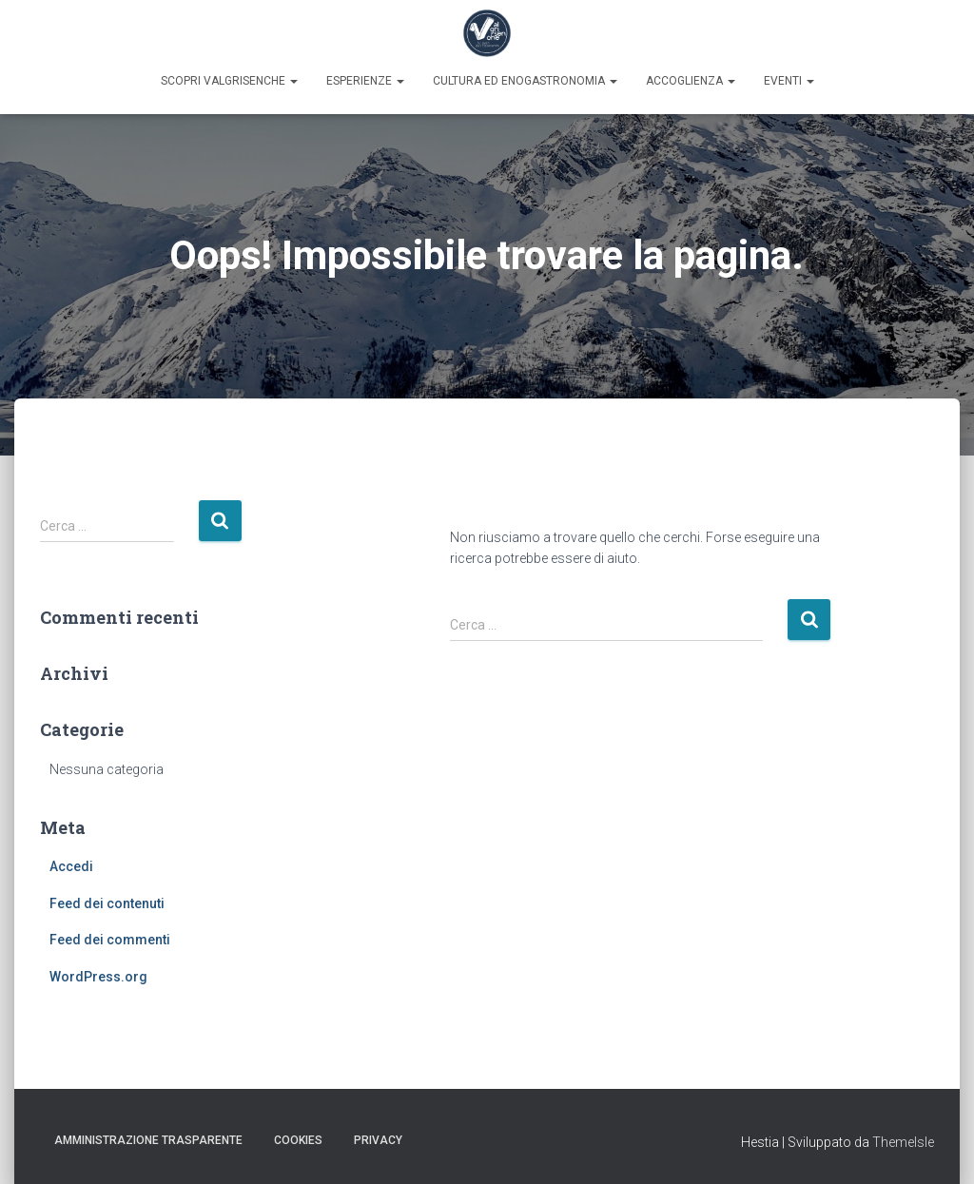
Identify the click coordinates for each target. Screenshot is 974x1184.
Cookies (298, 1140)
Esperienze (365, 80)
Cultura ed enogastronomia (525, 80)
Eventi (789, 80)
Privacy (378, 1140)
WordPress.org (98, 976)
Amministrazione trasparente (148, 1140)
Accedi (71, 866)
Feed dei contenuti (107, 903)
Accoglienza (690, 80)
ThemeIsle (903, 1142)
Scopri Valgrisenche (229, 80)
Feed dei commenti (109, 939)
